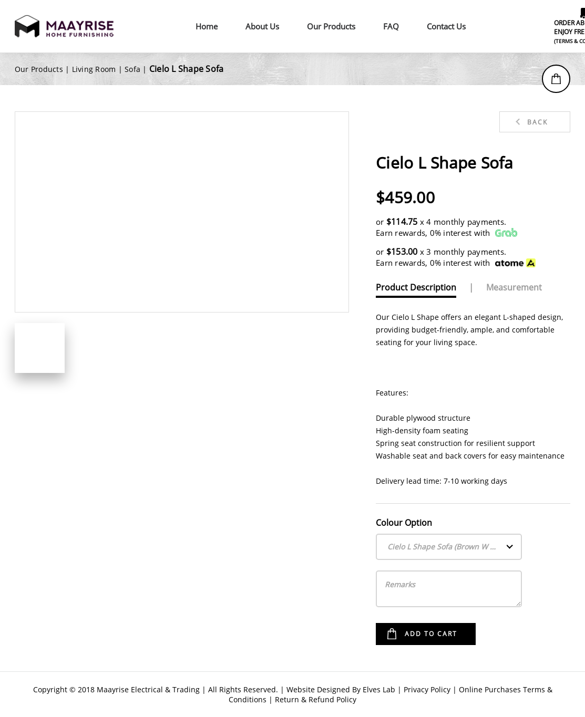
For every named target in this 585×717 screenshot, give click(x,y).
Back (537, 122)
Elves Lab (379, 689)
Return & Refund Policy (315, 699)
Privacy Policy (427, 689)
